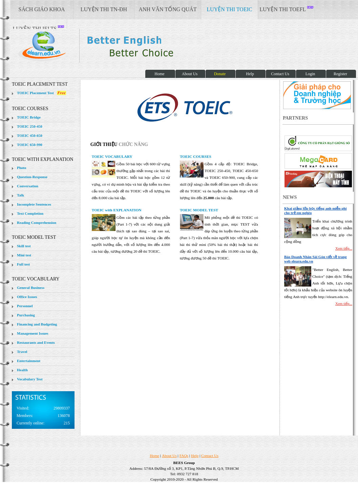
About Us (169, 456)
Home (154, 456)
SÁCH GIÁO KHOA (42, 9)
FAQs (184, 456)
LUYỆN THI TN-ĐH (104, 9)
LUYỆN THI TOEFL (286, 9)
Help (194, 456)
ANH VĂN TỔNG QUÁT (167, 9)
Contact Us (209, 456)
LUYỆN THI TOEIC (229, 9)
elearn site (107, 46)
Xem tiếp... (343, 248)
